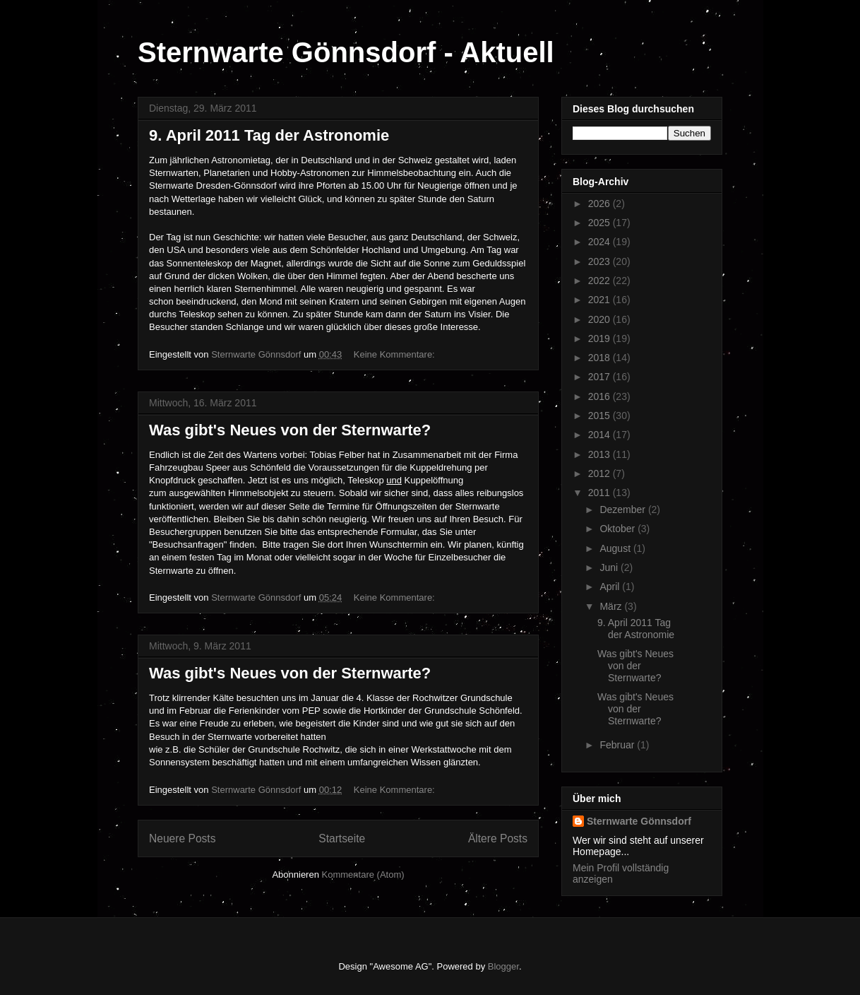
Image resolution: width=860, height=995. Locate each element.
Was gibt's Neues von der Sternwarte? (290, 430)
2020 (600, 319)
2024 (600, 241)
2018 (600, 357)
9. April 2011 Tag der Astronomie (269, 135)
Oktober (618, 528)
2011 (600, 492)
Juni (610, 567)
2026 (600, 203)
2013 (600, 454)
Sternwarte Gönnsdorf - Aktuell (346, 52)
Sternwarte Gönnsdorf (639, 821)
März (611, 606)
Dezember (623, 509)
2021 (600, 299)
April (610, 586)
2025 (600, 222)
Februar (618, 744)
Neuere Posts (182, 838)
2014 (600, 434)
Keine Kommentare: (396, 354)
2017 (600, 376)
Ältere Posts (497, 838)
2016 (600, 396)
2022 (600, 280)
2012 (600, 473)
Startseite (341, 838)
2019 (600, 338)
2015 (600, 415)
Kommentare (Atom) (363, 874)
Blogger (503, 966)
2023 (600, 261)
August (616, 548)
